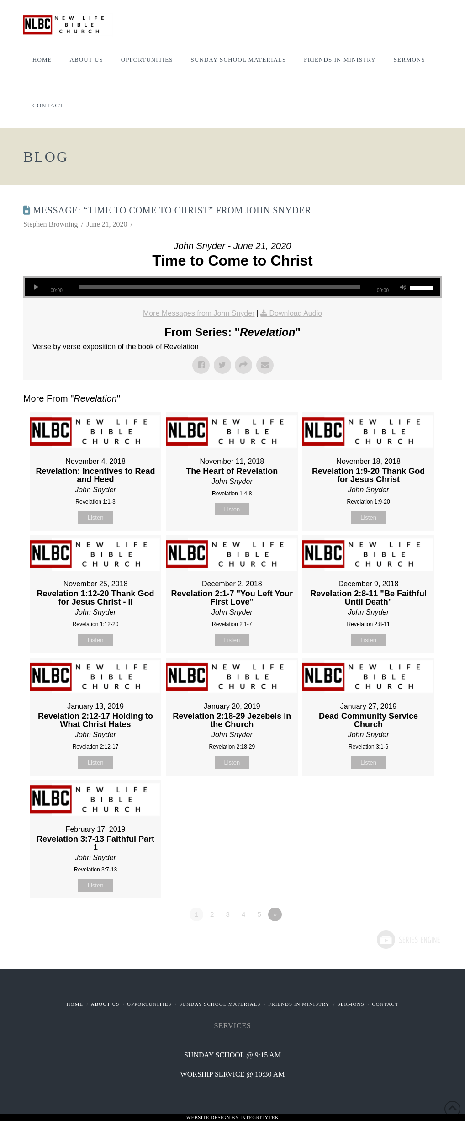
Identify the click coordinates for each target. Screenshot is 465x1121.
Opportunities (149, 1004)
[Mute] (403, 287)
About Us (105, 1004)
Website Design (209, 1117)
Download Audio (295, 313)
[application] (232, 287)
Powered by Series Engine (408, 939)
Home (75, 1004)
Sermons (351, 1004)
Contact (385, 1004)
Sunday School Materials (219, 1004)
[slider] (219, 287)
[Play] (36, 287)
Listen (96, 517)
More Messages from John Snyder (199, 313)
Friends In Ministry (299, 1004)
